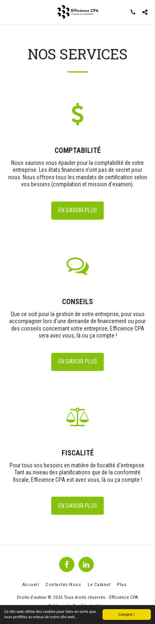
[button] (9, 12)
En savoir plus (77, 210)
